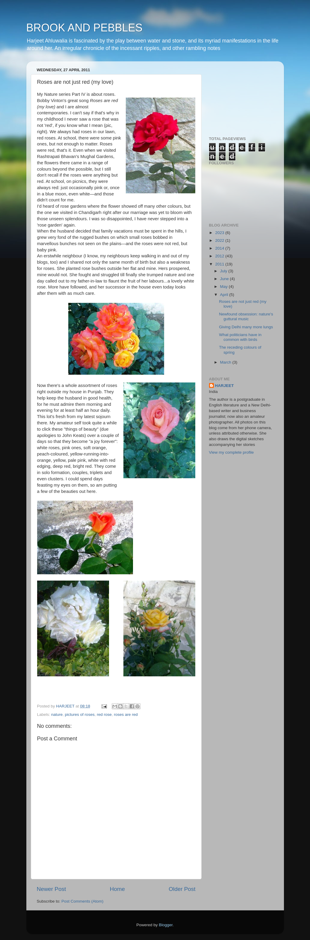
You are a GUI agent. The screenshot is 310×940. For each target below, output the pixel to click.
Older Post (182, 889)
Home (117, 889)
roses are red (126, 714)
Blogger (166, 925)
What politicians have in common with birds (240, 337)
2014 (220, 248)
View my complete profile (231, 452)
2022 (220, 240)
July (224, 271)
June (225, 279)
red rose (104, 714)
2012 (220, 256)
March (226, 362)
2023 (220, 232)
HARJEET (224, 385)
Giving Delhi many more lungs (246, 327)
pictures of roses (80, 714)
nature (57, 714)
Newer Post (51, 889)
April (224, 294)
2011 (220, 264)
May (224, 286)
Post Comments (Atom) (82, 901)
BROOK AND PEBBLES (84, 28)
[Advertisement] (239, 96)
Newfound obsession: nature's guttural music (246, 316)
